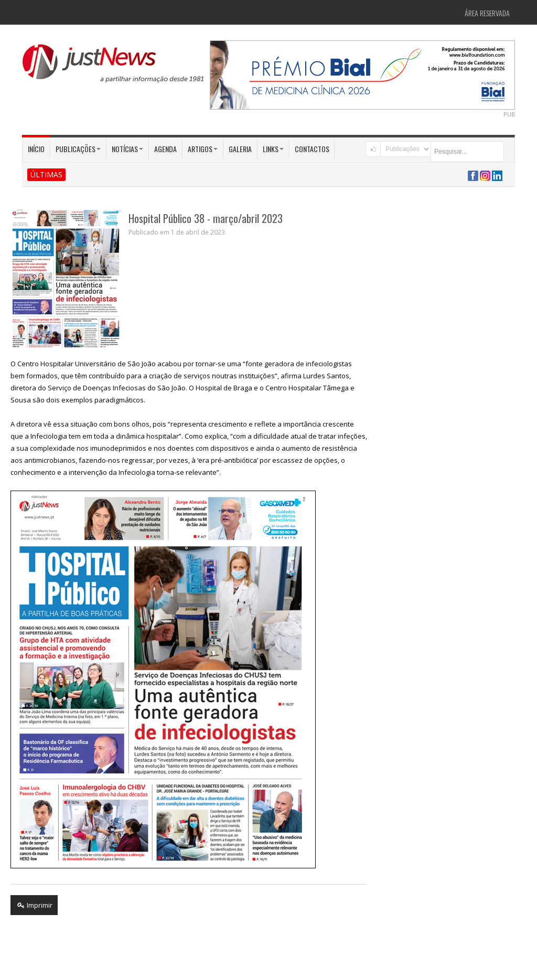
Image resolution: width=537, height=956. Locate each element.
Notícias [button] (127, 148)
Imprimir (34, 905)
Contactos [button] (312, 148)
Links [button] (273, 148)
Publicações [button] (78, 148)
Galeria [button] (240, 148)
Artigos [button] (203, 148)
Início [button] (36, 148)
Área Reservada (487, 12)
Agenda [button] (165, 148)
